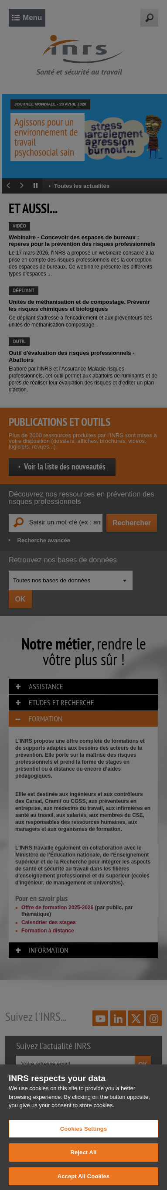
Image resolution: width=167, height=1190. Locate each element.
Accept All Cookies (84, 1180)
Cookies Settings (83, 1133)
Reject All (83, 1157)
